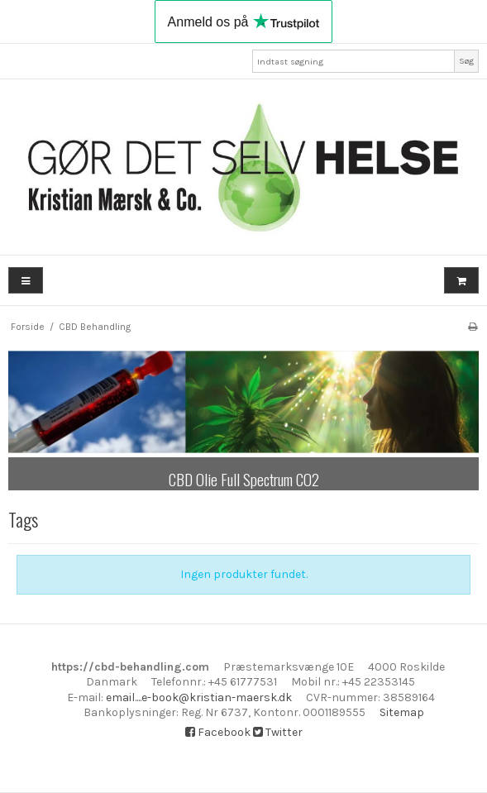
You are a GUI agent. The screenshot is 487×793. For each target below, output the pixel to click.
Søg (466, 60)
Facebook (218, 732)
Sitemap (402, 712)
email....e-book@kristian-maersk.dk (199, 697)
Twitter (278, 732)
